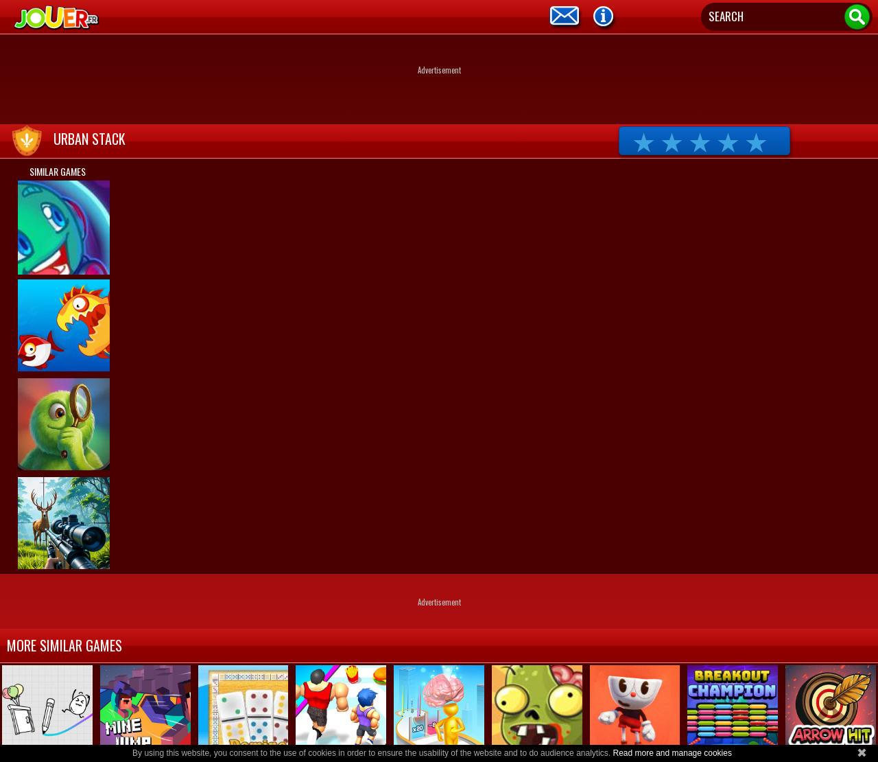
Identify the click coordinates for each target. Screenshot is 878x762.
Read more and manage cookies (672, 753)
